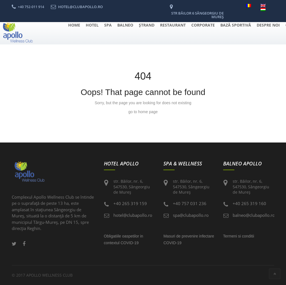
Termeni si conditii (238, 236)
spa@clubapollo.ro (191, 215)
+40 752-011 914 (31, 6)
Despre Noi (268, 25)
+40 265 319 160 (249, 203)
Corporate (203, 25)
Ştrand (146, 25)
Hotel (92, 25)
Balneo (125, 25)
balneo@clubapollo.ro (254, 215)
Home (74, 25)
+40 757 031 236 (189, 203)
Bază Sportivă (235, 25)
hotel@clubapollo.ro (132, 215)
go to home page (143, 112)
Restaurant (173, 25)
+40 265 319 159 (130, 203)
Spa (108, 25)
